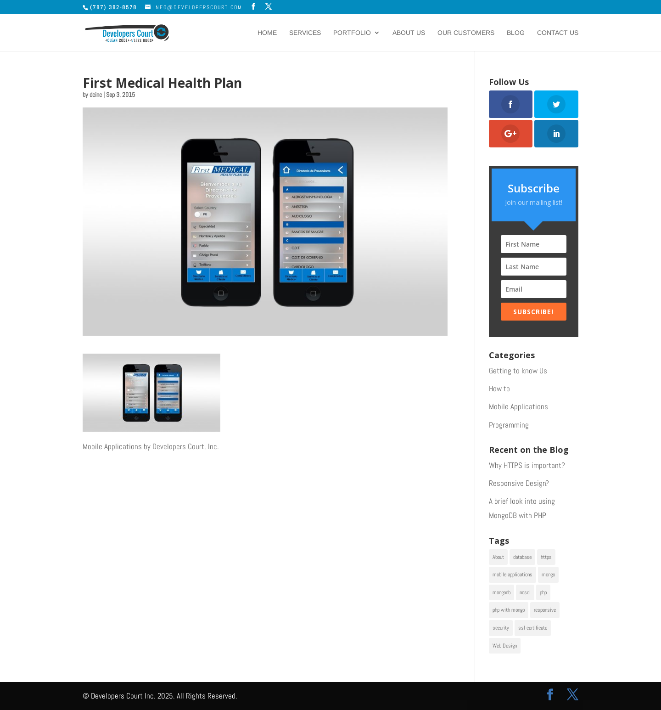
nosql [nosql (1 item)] (525, 592)
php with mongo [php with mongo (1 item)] (509, 610)
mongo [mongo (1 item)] (548, 574)
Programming (509, 425)
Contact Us (557, 32)
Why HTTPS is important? (527, 465)
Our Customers (465, 32)
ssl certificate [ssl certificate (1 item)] (532, 627)
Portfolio (352, 32)
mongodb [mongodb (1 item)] (501, 592)
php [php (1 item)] (543, 592)
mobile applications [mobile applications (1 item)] (512, 574)
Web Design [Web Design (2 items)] (505, 645)
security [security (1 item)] (501, 627)
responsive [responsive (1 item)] (545, 610)
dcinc (96, 94)
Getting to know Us (518, 371)
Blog (516, 32)
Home (267, 32)
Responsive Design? (519, 483)
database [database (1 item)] (522, 557)
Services (305, 32)
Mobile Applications (518, 406)
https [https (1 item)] (546, 557)
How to (499, 388)
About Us (408, 32)
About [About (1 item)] (498, 557)
